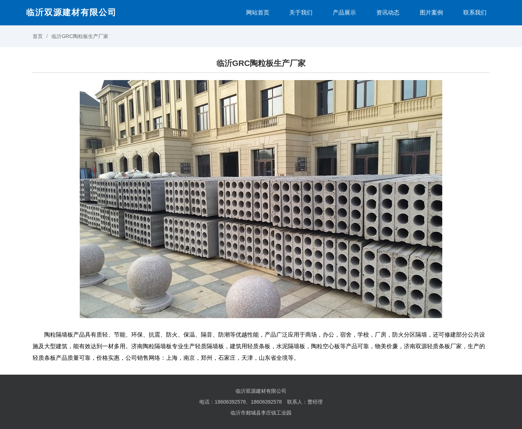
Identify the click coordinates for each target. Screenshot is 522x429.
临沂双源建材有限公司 (71, 12)
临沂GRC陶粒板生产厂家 (79, 36)
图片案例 (431, 12)
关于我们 (300, 12)
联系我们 (474, 12)
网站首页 (257, 12)
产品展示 (344, 12)
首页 (38, 36)
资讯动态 (387, 12)
